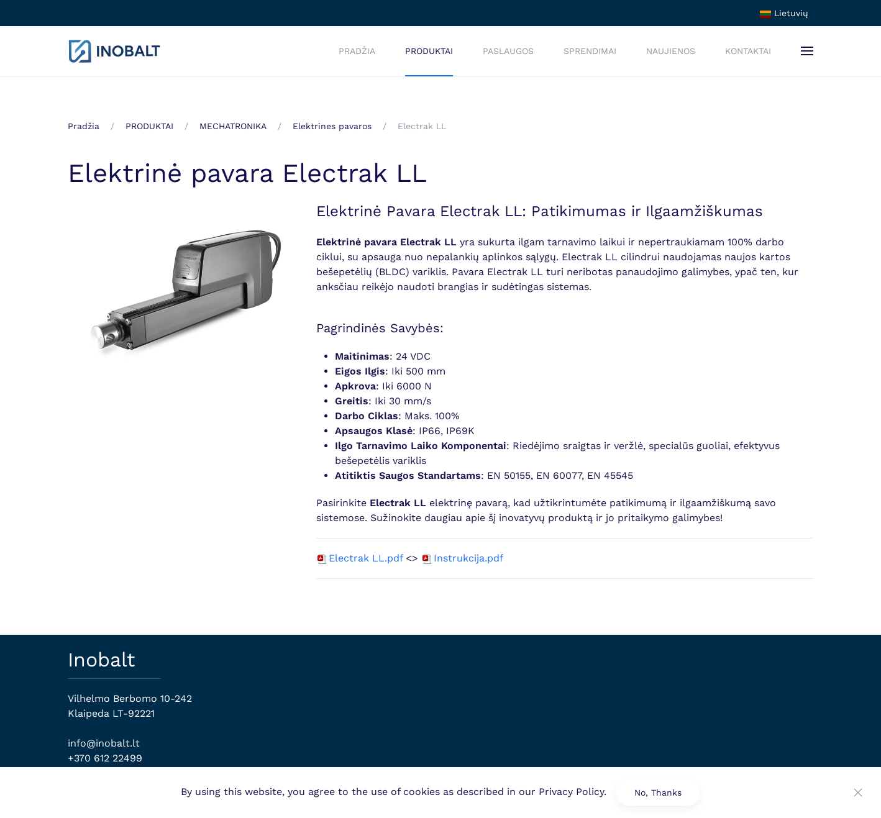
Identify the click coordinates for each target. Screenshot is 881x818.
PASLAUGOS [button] (508, 51)
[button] (807, 51)
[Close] (858, 792)
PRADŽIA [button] (357, 51)
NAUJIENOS (670, 51)
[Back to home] (114, 51)
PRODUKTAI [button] (429, 51)
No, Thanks (658, 793)
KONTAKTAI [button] (748, 51)
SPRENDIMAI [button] (590, 51)
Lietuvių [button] (784, 13)
